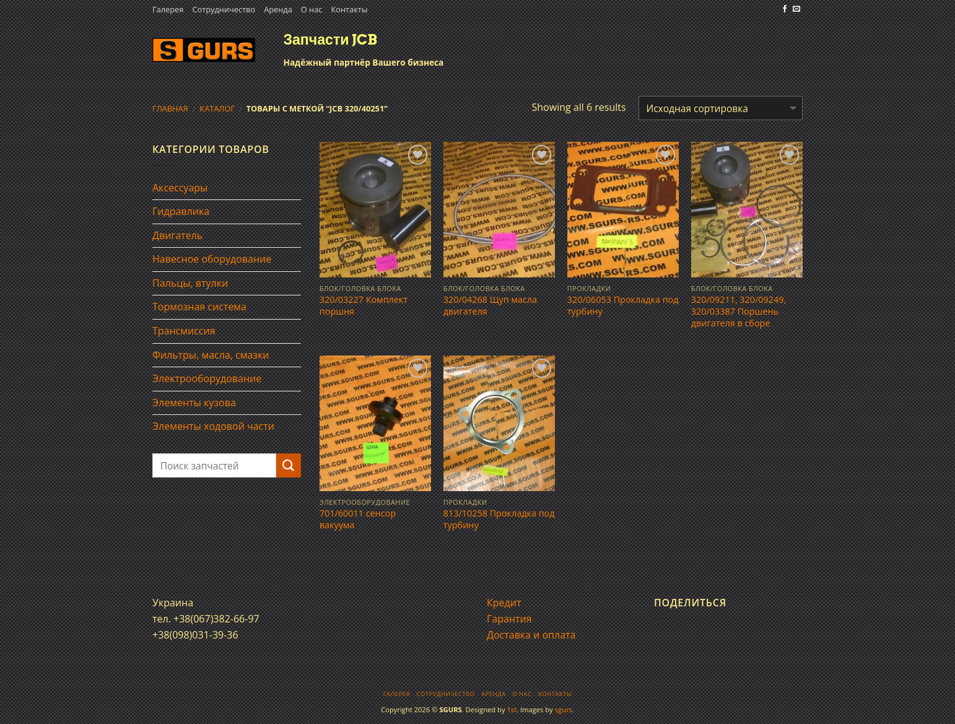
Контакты (349, 9)
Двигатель (177, 235)
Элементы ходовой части (213, 426)
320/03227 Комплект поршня (364, 305)
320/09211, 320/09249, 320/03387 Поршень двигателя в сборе (738, 311)
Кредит (504, 602)
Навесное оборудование (211, 259)
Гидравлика (180, 211)
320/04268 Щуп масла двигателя (490, 305)
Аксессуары (179, 187)
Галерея (167, 9)
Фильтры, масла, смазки (210, 355)
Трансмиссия (184, 331)
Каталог (217, 108)
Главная (170, 108)
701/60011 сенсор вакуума (358, 519)
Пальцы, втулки (190, 283)
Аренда (278, 9)
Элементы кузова (194, 402)
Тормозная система (199, 306)
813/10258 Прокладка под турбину (499, 519)
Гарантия (509, 619)
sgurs (563, 709)
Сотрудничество (223, 9)
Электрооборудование (206, 378)
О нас (312, 9)
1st (512, 709)
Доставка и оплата (531, 635)
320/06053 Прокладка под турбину (623, 305)
